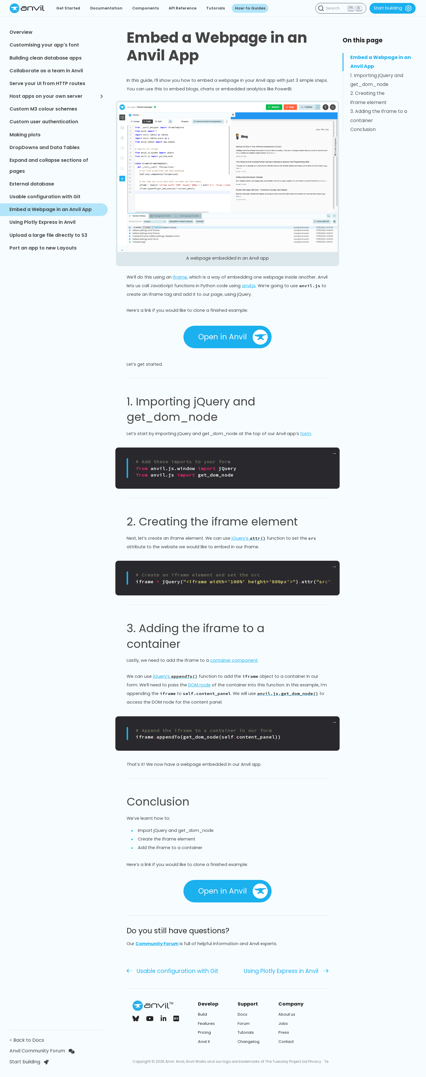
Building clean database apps (45, 58)
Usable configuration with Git (44, 196)
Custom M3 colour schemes (43, 109)
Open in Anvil (233, 337)
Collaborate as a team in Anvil (46, 70)
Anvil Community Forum (42, 1050)
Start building (393, 8)
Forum (244, 1023)
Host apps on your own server (56, 96)
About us (286, 1014)
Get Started (68, 8)
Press (283, 1032)
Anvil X (204, 1041)
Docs (242, 1014)
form (305, 434)
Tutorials (215, 8)
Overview (21, 32)
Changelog (248, 1041)
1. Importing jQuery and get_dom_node (227, 409)
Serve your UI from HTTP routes (47, 83)
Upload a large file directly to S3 (48, 235)
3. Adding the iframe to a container (227, 636)
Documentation (106, 8)
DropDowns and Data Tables (44, 147)
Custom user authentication (43, 121)
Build (202, 1014)
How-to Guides (250, 8)
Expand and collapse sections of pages (48, 166)
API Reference (182, 8)
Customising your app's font (44, 44)
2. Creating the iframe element (219, 521)
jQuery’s (249, 538)
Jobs (283, 1023)
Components (145, 8)
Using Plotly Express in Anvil (42, 222)
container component (234, 660)
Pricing (204, 1032)
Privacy (314, 1061)
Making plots (25, 134)
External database (31, 183)
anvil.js (249, 286)
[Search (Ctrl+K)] (340, 8)
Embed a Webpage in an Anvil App (50, 209)
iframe (180, 277)
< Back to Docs (27, 1040)
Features (206, 1023)
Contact (286, 1041)
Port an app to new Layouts (43, 248)
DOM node (199, 685)
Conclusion (165, 801)
